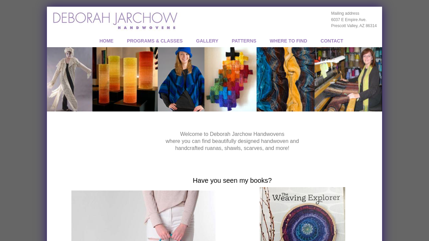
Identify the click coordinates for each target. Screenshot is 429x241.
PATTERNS (244, 41)
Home (107, 41)
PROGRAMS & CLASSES (155, 41)
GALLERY (207, 41)
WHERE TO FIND (288, 41)
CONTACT (332, 41)
